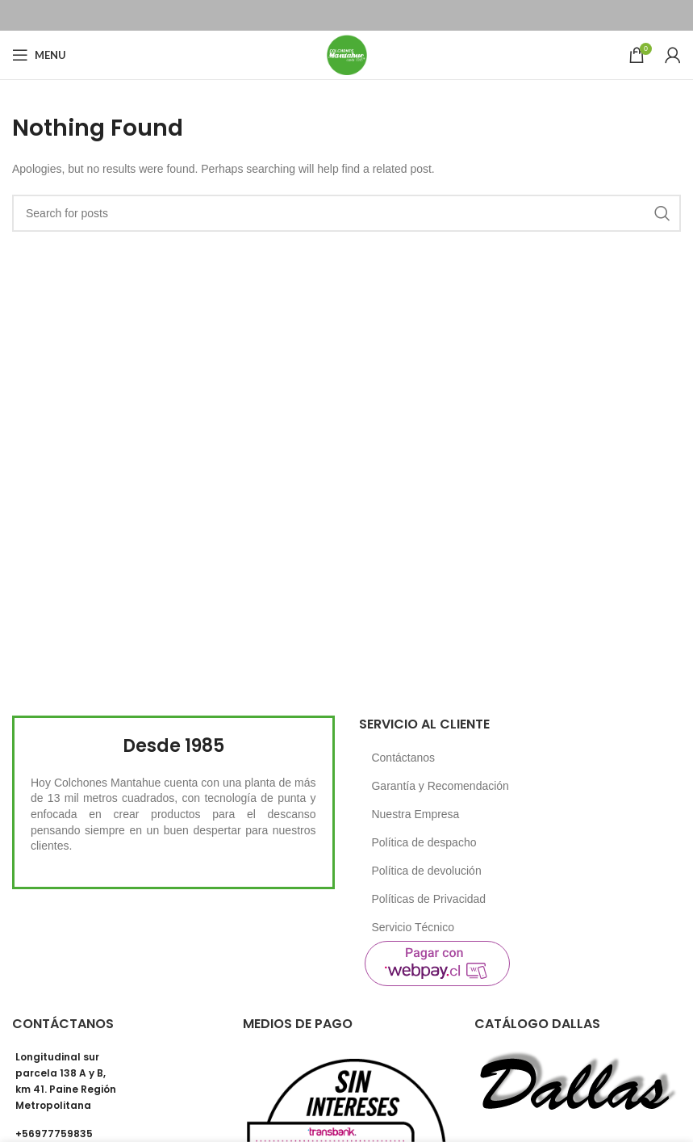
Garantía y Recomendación (439, 785)
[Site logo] (347, 54)
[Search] (346, 213)
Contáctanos (403, 757)
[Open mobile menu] (39, 55)
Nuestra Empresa (415, 814)
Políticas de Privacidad (428, 898)
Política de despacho (423, 842)
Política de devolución (426, 870)
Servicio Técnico (412, 927)
